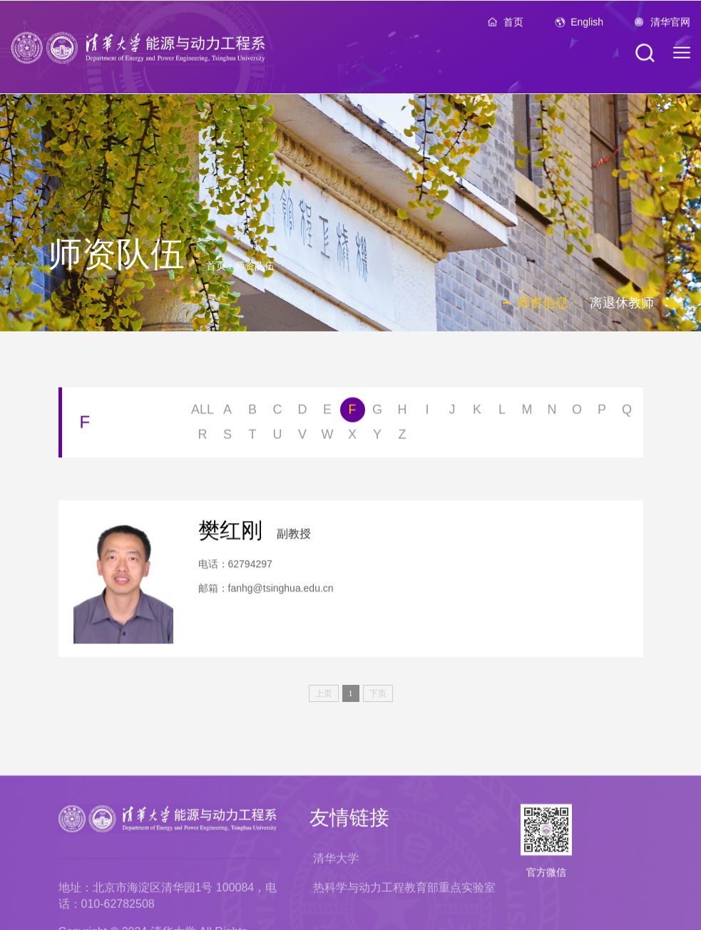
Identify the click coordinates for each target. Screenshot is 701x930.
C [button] (277, 412)
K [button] (477, 412)
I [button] (427, 412)
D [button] (302, 412)
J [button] (452, 412)
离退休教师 (622, 303)
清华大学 (336, 914)
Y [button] (377, 437)
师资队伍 (255, 266)
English (586, 25)
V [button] (302, 437)
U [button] (277, 437)
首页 (513, 25)
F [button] (353, 412)
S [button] (227, 437)
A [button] (227, 412)
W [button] (328, 437)
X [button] (352, 437)
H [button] (402, 412)
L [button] (502, 412)
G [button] (377, 412)
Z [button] (402, 437)
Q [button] (627, 412)
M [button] (527, 412)
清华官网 (670, 25)
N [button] (552, 412)
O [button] (577, 412)
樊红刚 (230, 536)
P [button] (602, 412)
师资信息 (542, 303)
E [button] (327, 412)
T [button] (253, 437)
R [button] (203, 437)
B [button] (252, 412)
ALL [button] (202, 412)
